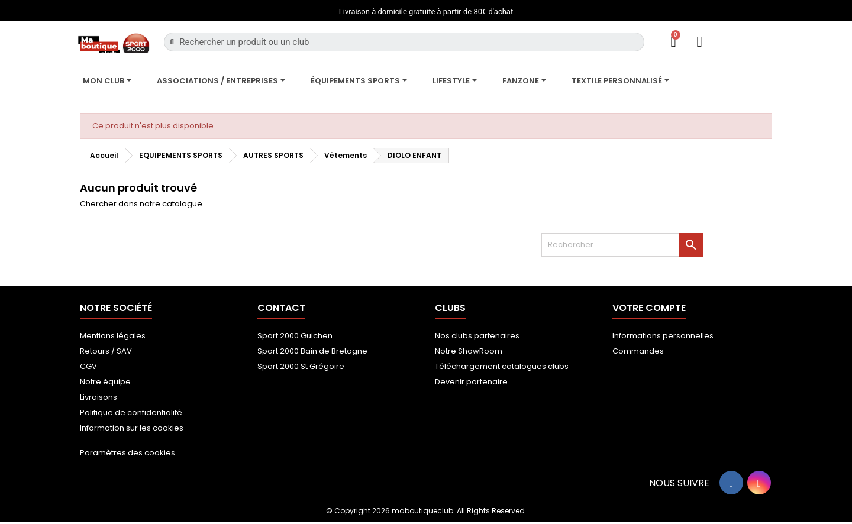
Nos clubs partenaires (477, 335)
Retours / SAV (106, 351)
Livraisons (98, 397)
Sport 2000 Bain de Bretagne (312, 351)
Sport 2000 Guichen (295, 335)
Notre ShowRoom (468, 351)
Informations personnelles (663, 335)
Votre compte (649, 308)
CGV (88, 366)
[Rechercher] (622, 245)
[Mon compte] (699, 42)
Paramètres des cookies (127, 452)
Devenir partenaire (471, 381)
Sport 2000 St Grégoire (300, 366)
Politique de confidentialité (131, 412)
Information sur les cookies (131, 428)
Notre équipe (105, 381)
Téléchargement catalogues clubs (502, 366)
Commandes (638, 351)
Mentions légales (113, 335)
